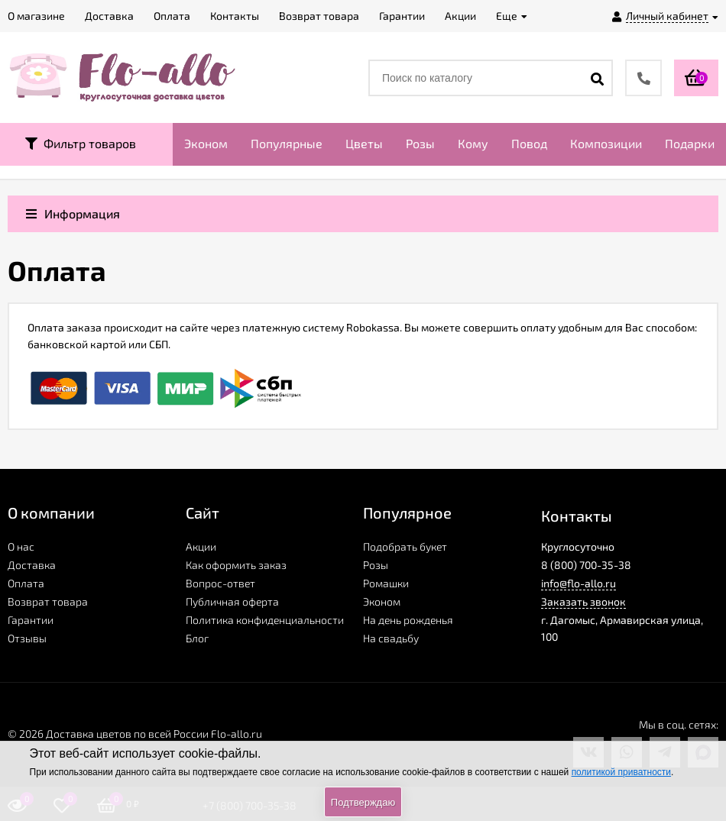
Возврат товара (48, 601)
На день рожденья (408, 619)
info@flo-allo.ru (578, 583)
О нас (21, 546)
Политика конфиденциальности (265, 619)
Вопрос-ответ (220, 583)
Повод (529, 143)
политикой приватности (621, 772)
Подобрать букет (405, 546)
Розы (420, 143)
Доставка (32, 564)
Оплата (26, 583)
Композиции (606, 143)
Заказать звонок (583, 601)
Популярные (286, 143)
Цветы (364, 143)
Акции (201, 546)
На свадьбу (391, 638)
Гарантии (30, 619)
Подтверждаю (363, 802)
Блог (197, 638)
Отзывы (27, 638)
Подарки (690, 143)
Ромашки (386, 583)
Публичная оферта (232, 601)
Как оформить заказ (236, 564)
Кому (473, 143)
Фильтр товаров (80, 143)
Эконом (206, 143)
